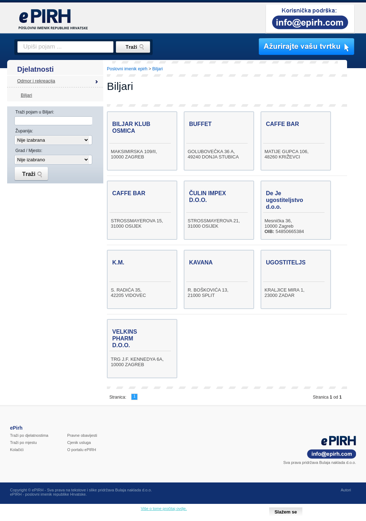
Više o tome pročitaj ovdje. (164, 508)
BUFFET (200, 124)
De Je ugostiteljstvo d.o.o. (284, 200)
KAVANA (201, 262)
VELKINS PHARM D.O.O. (124, 338)
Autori (346, 490)
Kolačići (17, 449)
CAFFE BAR (282, 124)
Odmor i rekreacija (36, 81)
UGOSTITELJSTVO (291, 262)
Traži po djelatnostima (29, 435)
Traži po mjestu (23, 442)
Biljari (26, 95)
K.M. (118, 262)
